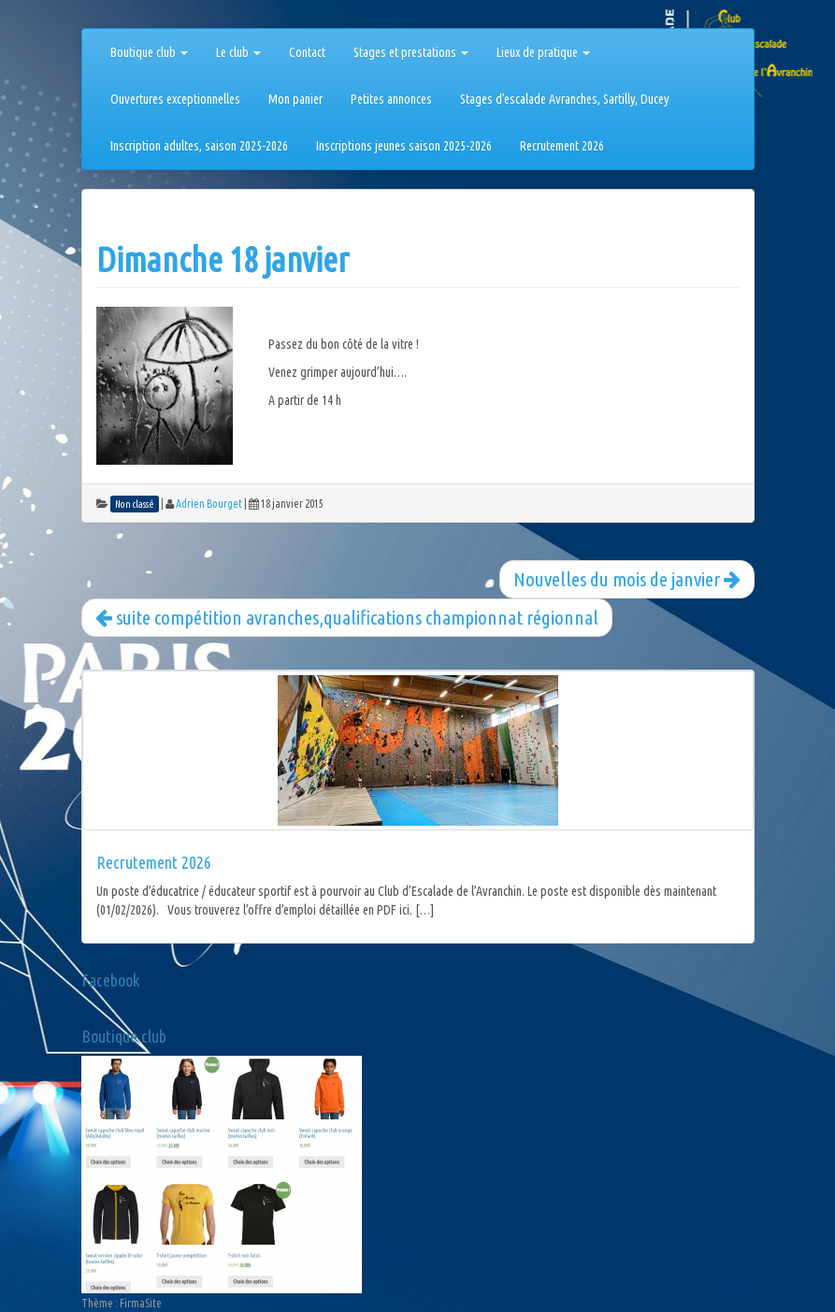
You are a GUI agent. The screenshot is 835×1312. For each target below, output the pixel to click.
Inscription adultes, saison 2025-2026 (199, 145)
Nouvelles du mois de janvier (627, 579)
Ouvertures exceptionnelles (175, 99)
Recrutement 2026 (562, 145)
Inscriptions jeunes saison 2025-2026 (404, 145)
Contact (307, 52)
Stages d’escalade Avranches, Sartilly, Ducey (564, 99)
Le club (238, 52)
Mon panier (295, 99)
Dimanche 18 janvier (222, 259)
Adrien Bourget (209, 503)
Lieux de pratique (543, 52)
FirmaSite (141, 1303)
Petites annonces (391, 99)
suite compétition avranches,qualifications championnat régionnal (346, 617)
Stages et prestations (410, 52)
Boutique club (149, 52)
